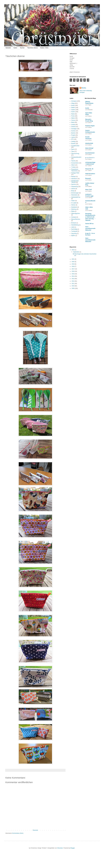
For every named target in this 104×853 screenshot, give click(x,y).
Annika (73, 124)
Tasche (73, 161)
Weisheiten (74, 195)
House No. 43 (89, 169)
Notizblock (74, 207)
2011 (73, 283)
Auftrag (73, 141)
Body (72, 191)
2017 (73, 269)
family (72, 105)
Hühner (73, 205)
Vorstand (73, 217)
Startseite (8, 48)
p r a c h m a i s (89, 157)
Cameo (73, 120)
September (76, 252)
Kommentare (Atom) (17, 833)
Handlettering (75, 225)
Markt (72, 122)
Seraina (73, 126)
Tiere (72, 151)
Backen (73, 133)
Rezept (73, 176)
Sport (72, 149)
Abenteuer (74, 178)
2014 (73, 276)
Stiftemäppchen (75, 213)
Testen (73, 200)
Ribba (72, 211)
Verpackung (74, 186)
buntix (87, 108)
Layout (73, 137)
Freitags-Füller (75, 173)
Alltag (72, 103)
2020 (73, 261)
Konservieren (75, 163)
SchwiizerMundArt (76, 157)
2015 (73, 274)
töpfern (73, 235)
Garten (73, 109)
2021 (73, 259)
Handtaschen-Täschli (75, 181)
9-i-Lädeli (73, 203)
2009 (73, 288)
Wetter (73, 107)
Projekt (73, 135)
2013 (73, 278)
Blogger (73, 848)
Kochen (73, 131)
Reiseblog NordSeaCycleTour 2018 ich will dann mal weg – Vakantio (90, 217)
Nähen (73, 118)
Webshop (73, 209)
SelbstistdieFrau (75, 197)
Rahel (72, 114)
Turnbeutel (74, 231)
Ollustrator (60, 848)
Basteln (73, 143)
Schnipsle (74, 101)
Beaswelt (88, 178)
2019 (73, 264)
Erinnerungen (75, 193)
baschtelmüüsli (89, 153)
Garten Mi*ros (89, 223)
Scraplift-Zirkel (75, 145)
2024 (73, 250)
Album (73, 165)
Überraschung (75, 153)
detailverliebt (89, 143)
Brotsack (73, 223)
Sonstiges (74, 128)
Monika (84, 88)
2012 (73, 281)
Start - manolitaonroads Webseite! (90, 228)
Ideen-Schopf (89, 148)
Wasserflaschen (75, 219)
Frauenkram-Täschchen (74, 170)
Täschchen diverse (32, 48)
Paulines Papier (90, 126)
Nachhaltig (74, 229)
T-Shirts (73, 167)
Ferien (73, 116)
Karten (15, 48)
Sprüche (73, 184)
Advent (73, 188)
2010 (73, 286)
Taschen (22, 48)
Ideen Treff (88, 189)
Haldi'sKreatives (90, 173)
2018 (73, 266)
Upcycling (74, 233)
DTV (72, 139)
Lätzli (72, 227)
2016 (73, 271)
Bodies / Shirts (44, 48)
